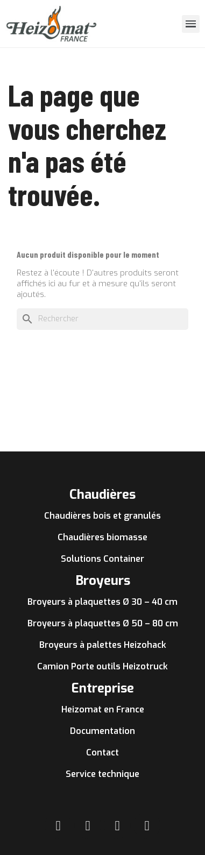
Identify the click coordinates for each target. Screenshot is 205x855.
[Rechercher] (102, 319)
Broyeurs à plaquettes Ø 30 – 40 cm (102, 601)
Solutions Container (102, 558)
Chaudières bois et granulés (102, 515)
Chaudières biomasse (102, 537)
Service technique (102, 774)
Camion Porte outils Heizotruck (102, 666)
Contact (102, 752)
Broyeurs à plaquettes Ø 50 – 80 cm (102, 623)
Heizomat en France (102, 709)
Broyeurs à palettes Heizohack (102, 645)
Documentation (102, 731)
